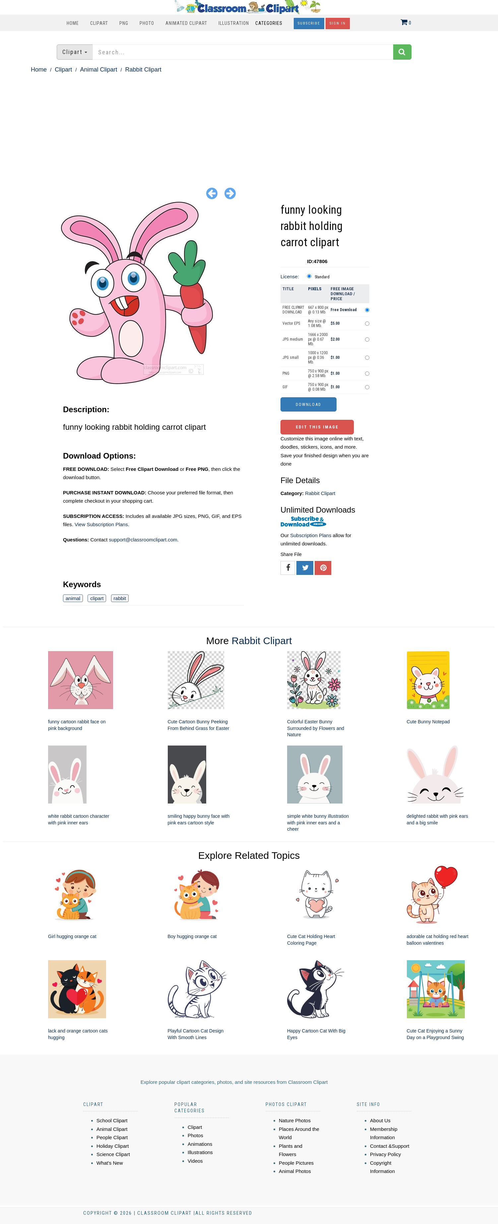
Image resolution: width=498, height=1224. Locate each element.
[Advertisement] (249, 124)
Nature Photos (295, 1120)
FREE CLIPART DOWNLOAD (293, 309)
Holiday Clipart (112, 1146)
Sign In (338, 23)
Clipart (99, 23)
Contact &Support (389, 1146)
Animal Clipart (98, 69)
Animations (200, 1144)
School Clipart (111, 1120)
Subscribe (309, 23)
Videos (195, 1161)
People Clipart (112, 1137)
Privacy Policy (385, 1154)
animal (73, 598)
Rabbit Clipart (143, 69)
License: (289, 276)
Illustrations (200, 1152)
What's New (109, 1163)
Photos (195, 1135)
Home (73, 23)
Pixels (315, 288)
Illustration (233, 23)
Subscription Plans (310, 535)
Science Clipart (113, 1154)
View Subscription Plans (101, 524)
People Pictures (296, 1163)
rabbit (120, 598)
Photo (147, 23)
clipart (96, 598)
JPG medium (292, 339)
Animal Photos (295, 1171)
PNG (123, 23)
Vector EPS (291, 323)
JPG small (290, 357)
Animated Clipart (186, 23)
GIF (285, 387)
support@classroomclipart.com (143, 539)
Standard (322, 277)
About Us (380, 1120)
